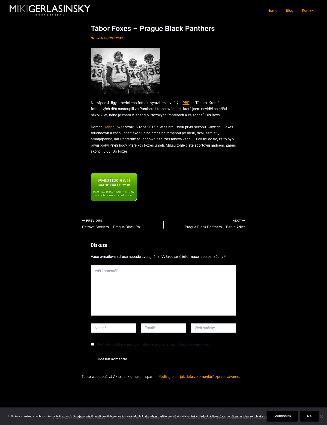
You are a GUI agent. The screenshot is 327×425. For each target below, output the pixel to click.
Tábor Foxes (114, 127)
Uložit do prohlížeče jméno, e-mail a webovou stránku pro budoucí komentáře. (153, 344)
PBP (186, 103)
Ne (309, 416)
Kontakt (309, 10)
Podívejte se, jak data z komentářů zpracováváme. (199, 376)
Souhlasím (282, 416)
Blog (291, 10)
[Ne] (321, 416)
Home (275, 10)
